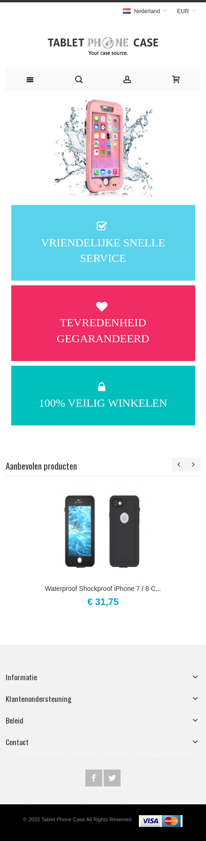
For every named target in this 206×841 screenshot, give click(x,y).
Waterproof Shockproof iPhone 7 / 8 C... (103, 588)
